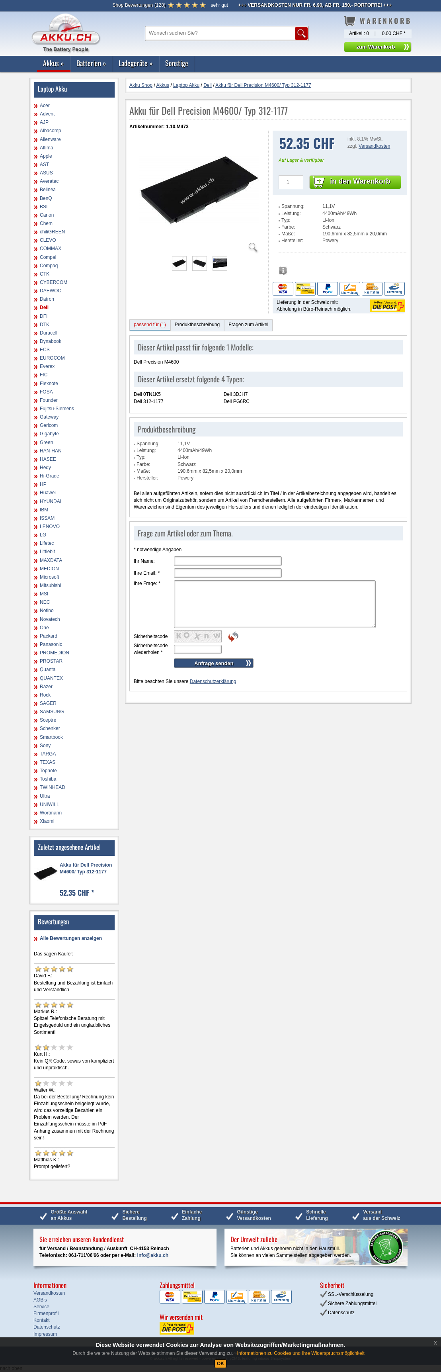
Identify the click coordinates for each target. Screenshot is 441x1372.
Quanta (47, 669)
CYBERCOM (53, 282)
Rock (45, 695)
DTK (44, 324)
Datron (47, 299)
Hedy (45, 467)
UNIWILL (49, 804)
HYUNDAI (50, 501)
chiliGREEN (52, 232)
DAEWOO (51, 291)
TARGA (48, 754)
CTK (44, 274)
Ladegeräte (136, 63)
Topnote (48, 770)
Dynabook (50, 341)
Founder (49, 400)
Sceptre (48, 720)
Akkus (53, 63)
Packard (48, 636)
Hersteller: (292, 240)
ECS (45, 349)
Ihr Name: (144, 561)
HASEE (48, 459)
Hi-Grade (49, 476)
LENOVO (50, 526)
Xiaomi (47, 821)
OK (220, 1363)
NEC (45, 602)
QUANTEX (51, 678)
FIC (43, 375)
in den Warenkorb (360, 181)
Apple (46, 156)
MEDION (49, 569)
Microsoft (49, 577)
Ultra (45, 796)
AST (44, 164)
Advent (47, 114)
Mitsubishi (50, 585)
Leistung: (291, 213)
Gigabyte (49, 433)
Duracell (48, 333)
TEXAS (47, 762)
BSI (43, 206)
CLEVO (48, 240)
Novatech (50, 619)
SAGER (48, 703)
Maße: (288, 234)
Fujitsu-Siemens (57, 408)
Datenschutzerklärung (213, 681)
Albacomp (50, 130)
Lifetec (47, 543)
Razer (46, 686)
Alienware (50, 139)
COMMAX (50, 248)
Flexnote (49, 383)
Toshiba (48, 779)
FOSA (46, 392)
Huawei (48, 492)
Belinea (48, 189)
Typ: (286, 220)
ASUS (46, 173)
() (138, 5)
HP (43, 484)
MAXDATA (51, 560)
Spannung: (292, 206)
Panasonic (51, 644)
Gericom (49, 425)
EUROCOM (52, 358)
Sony (45, 745)
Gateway (49, 417)
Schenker (50, 728)
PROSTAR (51, 661)
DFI (43, 316)
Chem (46, 223)
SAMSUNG (52, 711)
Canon (47, 215)
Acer (45, 105)
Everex (47, 366)
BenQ (46, 198)
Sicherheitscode (151, 636)
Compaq (49, 265)
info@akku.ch (152, 1255)
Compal (48, 257)
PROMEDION (54, 653)
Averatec (49, 181)
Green (46, 442)
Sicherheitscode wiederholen (151, 649)
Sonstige (176, 63)
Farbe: (288, 227)
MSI (44, 594)
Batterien (91, 63)
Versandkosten (374, 146)
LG (43, 535)
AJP (44, 122)
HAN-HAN (51, 451)
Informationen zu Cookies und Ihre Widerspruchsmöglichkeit (301, 1353)
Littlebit (47, 551)
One (44, 627)
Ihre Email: (147, 573)
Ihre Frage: (147, 583)
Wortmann (51, 813)
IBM (44, 510)
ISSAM (47, 518)
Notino (47, 610)
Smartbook (51, 737)
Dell (44, 307)
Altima (46, 148)
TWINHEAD (52, 787)
